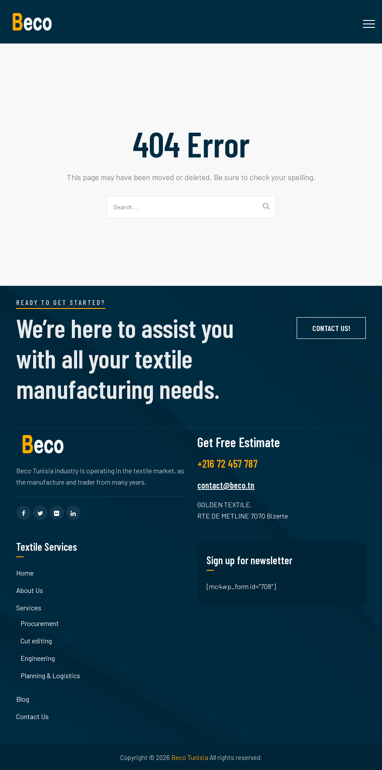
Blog (22, 699)
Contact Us (32, 716)
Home (25, 573)
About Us (29, 590)
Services (28, 607)
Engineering (37, 658)
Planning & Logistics (50, 675)
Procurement (39, 623)
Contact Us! (331, 328)
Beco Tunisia (189, 757)
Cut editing (36, 640)
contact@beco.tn (225, 485)
